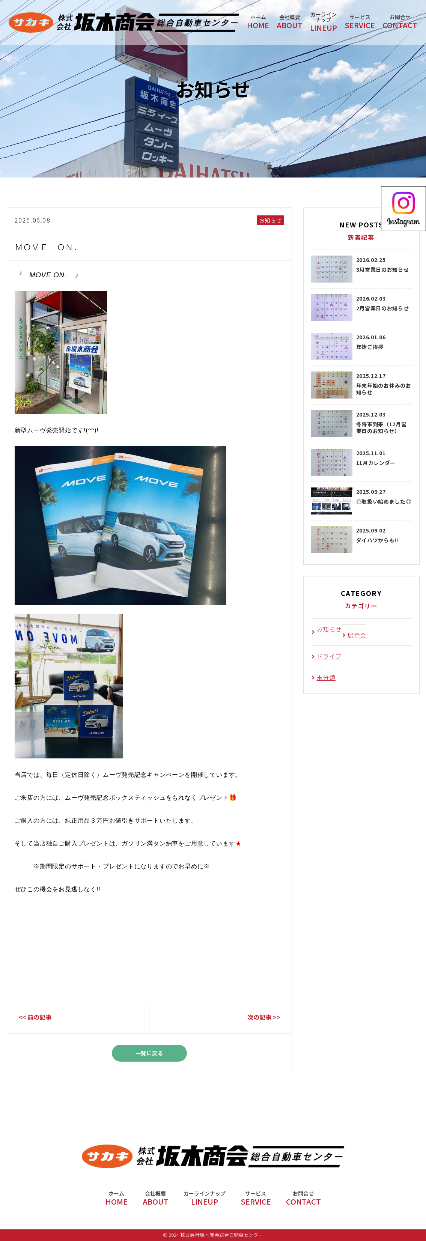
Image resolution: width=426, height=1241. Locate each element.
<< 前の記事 (34, 1016)
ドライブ (329, 655)
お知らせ (270, 220)
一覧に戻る (149, 1053)
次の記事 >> (263, 1016)
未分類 (326, 677)
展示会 (357, 634)
